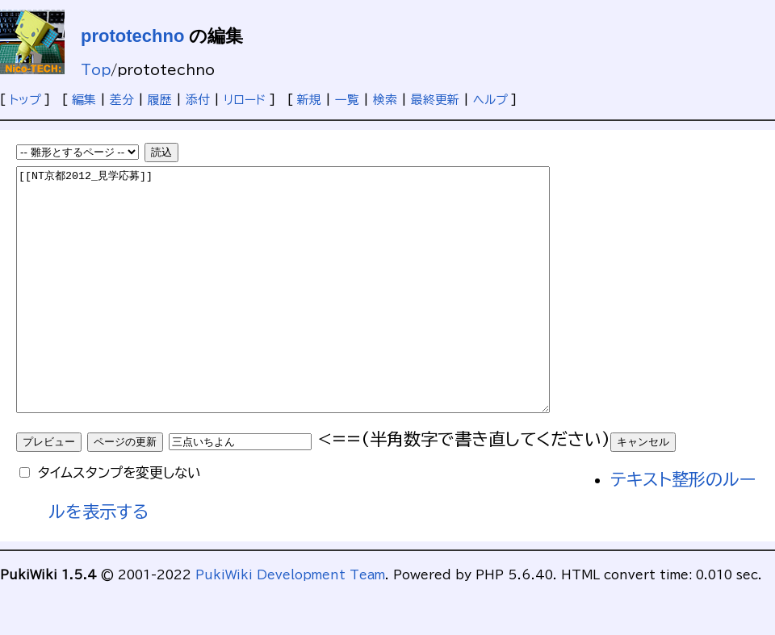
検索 (385, 100)
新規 (309, 100)
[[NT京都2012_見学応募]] (315, 314)
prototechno (132, 36)
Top (96, 70)
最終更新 (435, 100)
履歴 (160, 100)
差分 (122, 100)
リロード (245, 100)
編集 (84, 100)
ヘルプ (490, 100)
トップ (25, 100)
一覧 (347, 100)
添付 (198, 100)
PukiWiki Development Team (290, 623)
